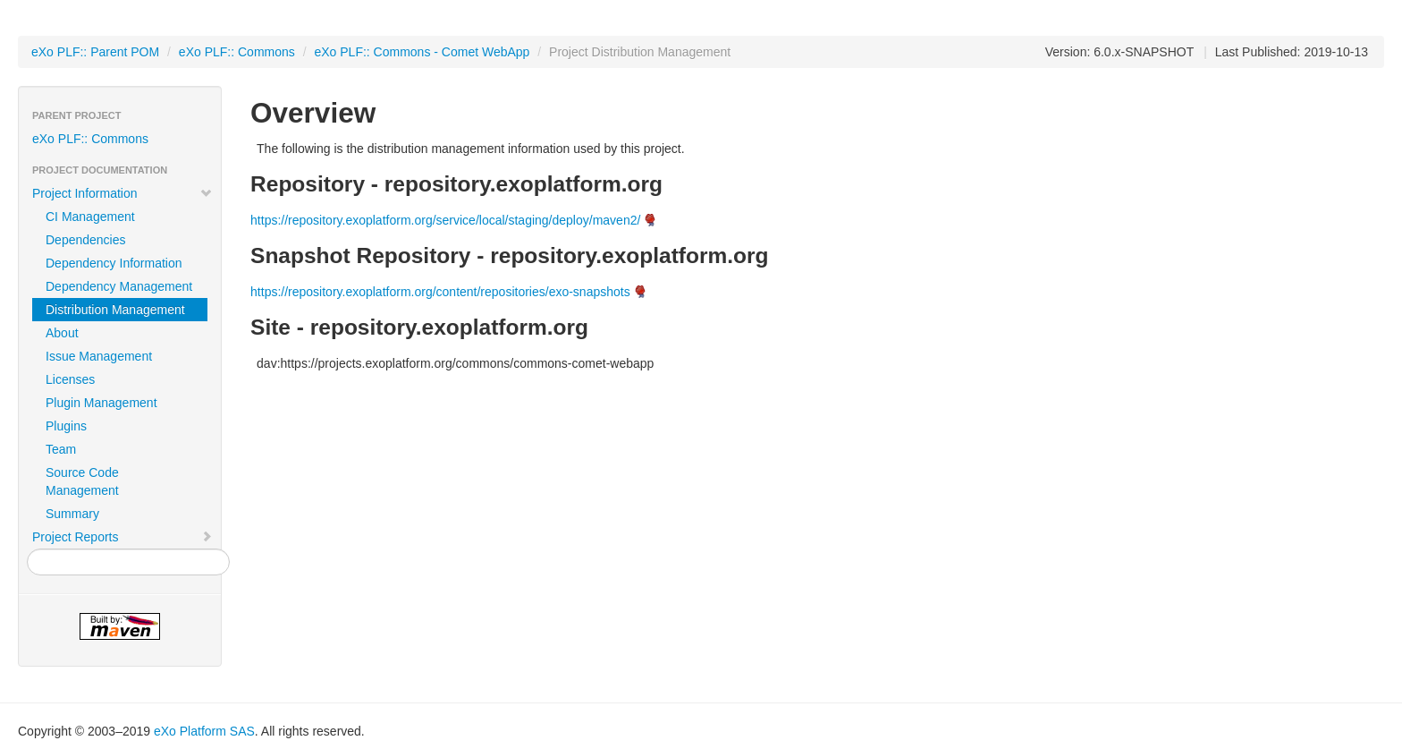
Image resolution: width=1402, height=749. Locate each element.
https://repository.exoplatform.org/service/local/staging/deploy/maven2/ (445, 220)
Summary (72, 513)
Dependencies (86, 240)
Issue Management (99, 356)
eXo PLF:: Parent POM (95, 52)
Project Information (122, 193)
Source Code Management (82, 481)
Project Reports (122, 537)
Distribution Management (115, 309)
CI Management (90, 216)
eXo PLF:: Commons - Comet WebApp (421, 52)
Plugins (66, 426)
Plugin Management (101, 403)
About (62, 333)
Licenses (70, 379)
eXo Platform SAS (204, 731)
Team (61, 449)
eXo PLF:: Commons (237, 52)
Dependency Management (119, 286)
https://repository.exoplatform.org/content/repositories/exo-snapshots (440, 292)
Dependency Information (114, 263)
